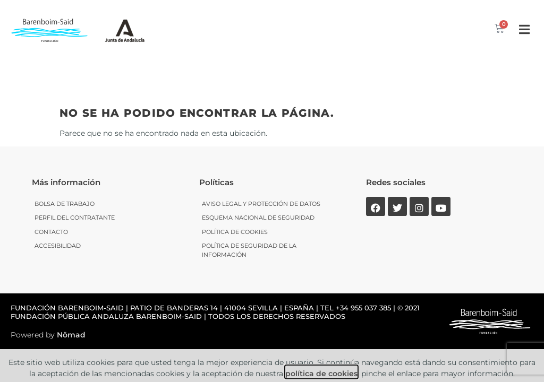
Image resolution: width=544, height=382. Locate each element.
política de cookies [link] (321, 329)
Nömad (71, 290)
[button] (524, 29)
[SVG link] (125, 29)
